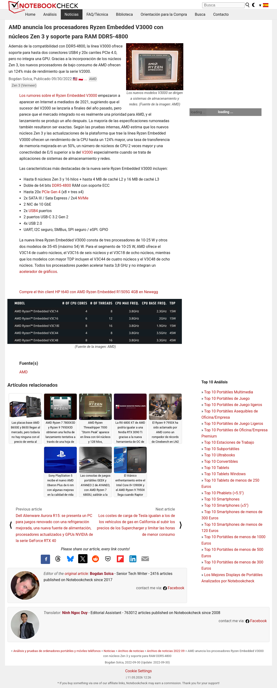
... (85, 79)
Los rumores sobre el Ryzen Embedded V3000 (58, 95)
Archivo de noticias (131, 651)
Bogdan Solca (101, 573)
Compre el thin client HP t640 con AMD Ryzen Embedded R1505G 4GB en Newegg (88, 292)
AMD (93, 79)
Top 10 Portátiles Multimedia (228, 392)
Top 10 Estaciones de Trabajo (229, 442)
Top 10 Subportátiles (221, 449)
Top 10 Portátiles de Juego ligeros (233, 404)
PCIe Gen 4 (51, 192)
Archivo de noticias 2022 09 (166, 651)
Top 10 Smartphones (222, 499)
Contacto (221, 14)
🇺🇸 (75, 79)
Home (30, 14)
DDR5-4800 (61, 185)
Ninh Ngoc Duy (75, 612)
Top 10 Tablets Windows (225, 474)
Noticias (72, 14)
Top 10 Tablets (216, 467)
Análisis (50, 14)
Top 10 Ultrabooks (219, 455)
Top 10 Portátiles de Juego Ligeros (233, 423)
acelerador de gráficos (38, 271)
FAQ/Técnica (97, 14)
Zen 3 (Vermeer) (24, 85)
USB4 (33, 210)
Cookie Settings (138, 671)
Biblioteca (124, 14)
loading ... (198, 112)
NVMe (83, 198)
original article (76, 573)
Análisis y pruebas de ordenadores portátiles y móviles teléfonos (57, 651)
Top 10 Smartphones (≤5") (226, 505)
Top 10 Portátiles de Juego (227, 398)
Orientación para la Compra (164, 14)
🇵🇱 (80, 79)
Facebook (173, 588)
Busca (200, 14)
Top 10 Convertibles (221, 461)
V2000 (87, 152)
